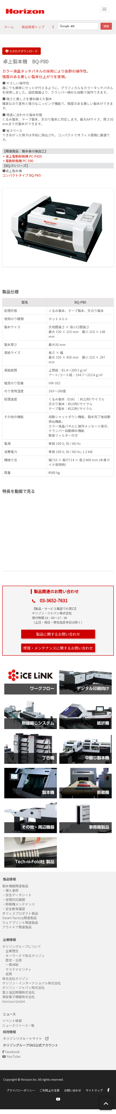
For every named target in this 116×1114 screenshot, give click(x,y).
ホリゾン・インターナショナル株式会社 (31, 982)
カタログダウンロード (21, 51)
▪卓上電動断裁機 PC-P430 (22, 156)
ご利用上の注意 (50, 1090)
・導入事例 (10, 890)
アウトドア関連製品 (17, 926)
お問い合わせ (72, 1090)
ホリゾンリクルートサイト (26, 1038)
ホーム (9, 26)
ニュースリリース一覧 (18, 1025)
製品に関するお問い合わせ (58, 634)
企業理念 (10, 950)
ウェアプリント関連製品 (20, 922)
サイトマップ (94, 1090)
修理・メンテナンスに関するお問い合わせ (58, 648)
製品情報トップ (33, 26)
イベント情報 (12, 1020)
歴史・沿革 (12, 960)
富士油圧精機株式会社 (18, 992)
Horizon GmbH (13, 1001)
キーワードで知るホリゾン (23, 955)
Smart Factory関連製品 (20, 917)
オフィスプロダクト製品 (20, 913)
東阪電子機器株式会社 (18, 996)
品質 (7, 973)
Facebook (11, 1051)
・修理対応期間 (13, 899)
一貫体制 (10, 964)
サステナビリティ (16, 969)
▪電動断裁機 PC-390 (17, 160)
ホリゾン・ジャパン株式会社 (23, 987)
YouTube (11, 1056)
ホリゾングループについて (21, 946)
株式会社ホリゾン (15, 978)
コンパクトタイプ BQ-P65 (21, 175)
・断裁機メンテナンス (18, 904)
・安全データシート (17, 894)
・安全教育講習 (13, 908)
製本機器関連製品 (15, 885)
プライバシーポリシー (21, 1090)
